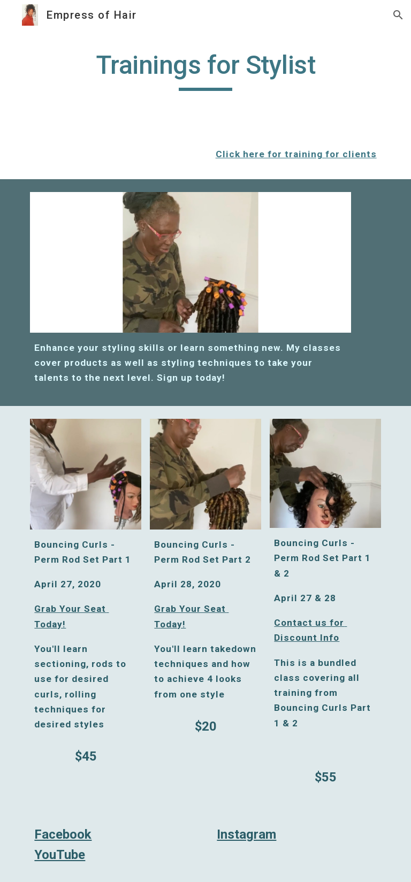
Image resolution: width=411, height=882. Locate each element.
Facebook (63, 834)
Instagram (246, 834)
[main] (205, 70)
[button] (398, 15)
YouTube (59, 854)
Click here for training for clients (296, 154)
